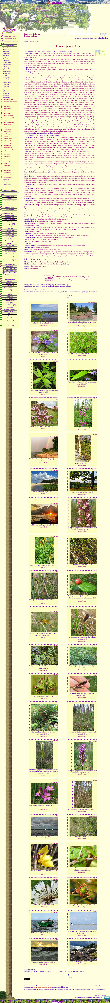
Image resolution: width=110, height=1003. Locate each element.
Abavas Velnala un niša (39, 74)
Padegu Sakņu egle (72, 116)
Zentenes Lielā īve (67, 131)
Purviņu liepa (42, 125)
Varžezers (68, 157)
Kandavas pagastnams (31, 254)
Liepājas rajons (6, 77)
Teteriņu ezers (59, 157)
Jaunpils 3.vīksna (43, 102)
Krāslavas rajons (7, 71)
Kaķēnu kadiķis (34, 104)
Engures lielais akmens (87, 137)
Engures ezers (75, 151)
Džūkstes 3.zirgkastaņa (77, 88)
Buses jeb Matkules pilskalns (53, 223)
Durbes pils (51, 215)
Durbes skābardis (89, 86)
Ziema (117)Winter (85, 277)
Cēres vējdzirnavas (39, 235)
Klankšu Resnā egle (86, 108)
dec (83, 280)
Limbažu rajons (7, 79)
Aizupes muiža (35, 209)
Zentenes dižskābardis (41, 131)
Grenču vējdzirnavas (52, 235)
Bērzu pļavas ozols (39, 80)
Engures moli (36, 241)
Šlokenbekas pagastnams (86, 254)
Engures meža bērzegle (31, 94)
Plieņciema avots (29, 170)
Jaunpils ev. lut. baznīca (53, 200)
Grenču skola (33, 249)
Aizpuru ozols (36, 76)
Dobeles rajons (6, 60)
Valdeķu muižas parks (49, 180)
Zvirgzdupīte (80, 149)
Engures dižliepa (29, 90)
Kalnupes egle (55, 104)
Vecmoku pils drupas (48, 217)
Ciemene (58, 151)
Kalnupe (86, 145)
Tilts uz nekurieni (41, 239)
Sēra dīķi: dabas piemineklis (43, 194)
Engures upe (68, 145)
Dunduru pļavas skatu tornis (45, 227)
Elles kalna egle (89, 88)
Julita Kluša (55, 330)
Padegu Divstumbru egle (31, 116)
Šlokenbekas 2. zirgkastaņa (32, 127)
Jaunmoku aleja (41, 184)
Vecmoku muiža (29, 213)
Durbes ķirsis (39, 86)
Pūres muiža (50, 211)
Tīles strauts (55, 149)
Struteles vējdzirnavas (81, 235)
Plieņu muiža (42, 211)
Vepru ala (49, 74)
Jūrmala (5, 69)
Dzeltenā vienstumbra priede (50, 88)
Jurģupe (80, 145)
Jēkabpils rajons (7, 64)
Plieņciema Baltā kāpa (43, 67)
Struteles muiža (60, 211)
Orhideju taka (59, 55)
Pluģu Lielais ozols (77, 121)
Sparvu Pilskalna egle (87, 127)
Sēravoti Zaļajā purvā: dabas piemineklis (66, 194)
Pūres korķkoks (65, 123)
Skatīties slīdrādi (29, 290)
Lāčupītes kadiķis (74, 110)
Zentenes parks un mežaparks (37, 182)
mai (63, 280)
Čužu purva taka (48, 53)
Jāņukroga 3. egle (51, 100)
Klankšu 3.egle (51, 108)
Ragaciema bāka (34, 231)
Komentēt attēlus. (41, 290)
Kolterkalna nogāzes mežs (65, 198)
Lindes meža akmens (39, 143)
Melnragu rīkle (77, 198)
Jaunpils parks (33, 178)
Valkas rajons (6, 179)
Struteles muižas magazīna (60, 219)
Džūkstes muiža (63, 209)
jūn (67, 280)
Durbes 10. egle (32, 84)
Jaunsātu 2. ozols (84, 102)
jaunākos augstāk (49, 280)
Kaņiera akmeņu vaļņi (85, 139)
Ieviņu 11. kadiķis (84, 94)
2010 (49, 323)
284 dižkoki (57, 133)
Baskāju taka (38, 53)
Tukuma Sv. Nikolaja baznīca (57, 202)
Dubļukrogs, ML (42, 198)
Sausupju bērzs (73, 125)
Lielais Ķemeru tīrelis (55, 172)
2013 (88, 530)
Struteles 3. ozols (40, 129)
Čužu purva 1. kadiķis (67, 82)
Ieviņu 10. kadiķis (73, 94)
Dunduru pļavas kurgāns (41, 59)
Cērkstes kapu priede (36, 82)
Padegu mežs (87, 198)
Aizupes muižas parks (43, 176)
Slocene (26, 149)
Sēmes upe (70, 147)
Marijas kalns (34, 225)
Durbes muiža (53, 209)
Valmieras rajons (7, 181)
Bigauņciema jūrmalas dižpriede (71, 80)
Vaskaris (74, 157)
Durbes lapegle (48, 86)
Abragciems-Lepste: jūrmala (37, 162)
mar (58, 280)
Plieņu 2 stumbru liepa (67, 119)
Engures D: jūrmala (88, 162)
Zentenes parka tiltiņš (53, 239)
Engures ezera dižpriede (81, 90)
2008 (51, 491)
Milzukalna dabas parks (39, 192)
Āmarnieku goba (46, 76)
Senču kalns (79, 69)
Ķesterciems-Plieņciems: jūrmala (76, 164)
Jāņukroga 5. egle (76, 100)
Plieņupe (58, 147)
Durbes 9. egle (29, 86)
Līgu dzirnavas (57, 237)
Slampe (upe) (90, 147)
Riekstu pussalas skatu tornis (67, 229)
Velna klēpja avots (77, 170)
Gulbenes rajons (7, 62)
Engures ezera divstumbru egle (64, 90)
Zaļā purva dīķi (84, 157)
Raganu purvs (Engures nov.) (71, 172)
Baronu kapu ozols (40, 78)
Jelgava (5, 66)
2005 (42, 461)
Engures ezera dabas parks (55, 190)
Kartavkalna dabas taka (31, 55)
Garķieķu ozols (43, 94)
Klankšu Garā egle (73, 108)
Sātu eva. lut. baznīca (82, 200)
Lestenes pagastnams (45, 254)
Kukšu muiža (84, 209)
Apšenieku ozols (29, 78)
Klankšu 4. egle (61, 108)
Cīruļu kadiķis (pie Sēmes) (52, 82)
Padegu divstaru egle (88, 114)
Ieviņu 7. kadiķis (67, 98)
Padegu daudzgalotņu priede (73, 114)
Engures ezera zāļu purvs (40, 172)
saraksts (10, 36)
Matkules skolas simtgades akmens (56, 143)
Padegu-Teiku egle (53, 119)
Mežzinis (48, 155)
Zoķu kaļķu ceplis (49, 260)
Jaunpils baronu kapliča (42, 262)
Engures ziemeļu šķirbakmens (33, 139)
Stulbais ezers (50, 157)
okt (77, 280)
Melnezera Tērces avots (87, 168)
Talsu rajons (6, 95)
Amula (41, 145)
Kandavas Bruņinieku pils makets (54, 204)
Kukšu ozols (36, 110)
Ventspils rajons (7, 184)
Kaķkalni (48, 69)
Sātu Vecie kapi (66, 262)
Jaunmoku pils (60, 215)
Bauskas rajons (6, 53)
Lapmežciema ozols (44, 112)
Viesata (61, 149)
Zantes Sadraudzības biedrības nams (77, 256)
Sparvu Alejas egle (46, 127)
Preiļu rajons (6, 86)
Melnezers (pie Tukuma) (37, 155)
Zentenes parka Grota (62, 264)
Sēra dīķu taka (80, 55)
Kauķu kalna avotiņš (56, 168)
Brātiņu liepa (86, 80)
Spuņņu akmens (83, 143)
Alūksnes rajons (7, 49)
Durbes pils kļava (59, 86)
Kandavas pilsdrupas (80, 204)
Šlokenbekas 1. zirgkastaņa (86, 125)
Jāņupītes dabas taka (73, 53)
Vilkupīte (67, 149)
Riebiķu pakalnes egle (53, 125)
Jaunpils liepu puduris (56, 102)
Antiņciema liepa (69, 76)
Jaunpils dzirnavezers (30, 153)
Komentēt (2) (43, 698)
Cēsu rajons (6, 55)
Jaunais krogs (33, 243)
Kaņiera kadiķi (49, 106)
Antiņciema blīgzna (57, 76)
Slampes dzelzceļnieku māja (76, 245)
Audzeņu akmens (52, 137)
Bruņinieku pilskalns (37, 223)
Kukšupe (31, 147)
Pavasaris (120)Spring (60, 277)
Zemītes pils (69, 217)
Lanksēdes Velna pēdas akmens (45, 141)
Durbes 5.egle (61, 84)
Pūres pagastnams (73, 254)
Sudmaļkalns (87, 69)
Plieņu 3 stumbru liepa (83, 119)
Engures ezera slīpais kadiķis (85, 92)
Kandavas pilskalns (83, 223)
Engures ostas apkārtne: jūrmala (44, 164)
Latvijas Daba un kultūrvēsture (32, 35)
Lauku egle (54, 112)
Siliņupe (76, 147)
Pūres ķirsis (48, 123)
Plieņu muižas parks (70, 178)
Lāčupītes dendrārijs (44, 178)
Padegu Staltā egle (83, 116)
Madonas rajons (7, 82)
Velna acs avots (66, 170)
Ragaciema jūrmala (70, 166)
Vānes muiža (80, 211)
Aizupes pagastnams (43, 252)
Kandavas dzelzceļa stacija (44, 245)
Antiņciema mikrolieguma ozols (84, 76)
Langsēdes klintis (39, 72)
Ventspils (5, 182)
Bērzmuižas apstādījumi (58, 176)
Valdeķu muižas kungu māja (32, 217)
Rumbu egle (64, 125)
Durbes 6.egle (70, 84)
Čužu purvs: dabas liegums (38, 190)
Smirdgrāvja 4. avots (55, 170)
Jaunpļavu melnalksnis (71, 102)
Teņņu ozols (62, 129)
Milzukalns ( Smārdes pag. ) (60, 69)
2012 (45, 354)
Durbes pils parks (84, 176)
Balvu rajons (6, 51)
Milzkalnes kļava (42, 114)
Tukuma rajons (6, 97)
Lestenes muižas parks (57, 178)
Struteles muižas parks (35, 180)
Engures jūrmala (29, 164)
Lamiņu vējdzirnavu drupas (66, 235)
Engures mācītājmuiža (41, 221)
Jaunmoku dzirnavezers (87, 151)
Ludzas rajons (6, 80)
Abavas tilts (31, 239)
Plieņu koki (56, 121)
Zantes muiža (38, 213)
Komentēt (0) (43, 325)
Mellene (26, 155)
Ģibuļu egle (52, 94)
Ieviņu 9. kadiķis (89, 98)
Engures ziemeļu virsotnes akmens (54, 139)
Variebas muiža (89, 211)
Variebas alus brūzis (37, 260)
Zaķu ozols (90, 129)
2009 (85, 463)
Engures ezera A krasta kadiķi (44, 90)
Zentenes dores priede (55, 131)
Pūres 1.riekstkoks (38, 123)
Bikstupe (46, 145)
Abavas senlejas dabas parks (44, 188)
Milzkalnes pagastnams (59, 254)
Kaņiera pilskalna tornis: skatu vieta (61, 61)
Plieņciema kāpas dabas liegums (57, 192)
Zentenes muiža (57, 213)
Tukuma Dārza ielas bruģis (37, 266)
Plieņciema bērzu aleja (68, 184)
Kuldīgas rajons (7, 73)
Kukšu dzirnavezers (68, 153)
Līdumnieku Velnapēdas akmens (79, 141)
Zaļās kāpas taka (32, 57)
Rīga (4, 90)
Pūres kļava (56, 123)
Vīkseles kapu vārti (49, 264)
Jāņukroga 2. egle (39, 100)
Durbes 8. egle (89, 84)
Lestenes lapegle (63, 112)
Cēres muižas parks (72, 176)
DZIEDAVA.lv (57, 3)
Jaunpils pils (39, 204)
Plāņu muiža (33, 211)
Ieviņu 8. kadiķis (78, 98)
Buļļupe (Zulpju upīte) (57, 145)
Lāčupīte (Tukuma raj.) (42, 147)
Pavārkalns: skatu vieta (58, 63)
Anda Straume (55, 303)
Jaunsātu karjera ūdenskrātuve (47, 153)
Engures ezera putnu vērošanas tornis (66, 227)
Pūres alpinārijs (81, 178)
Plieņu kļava (48, 121)
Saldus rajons (6, 93)
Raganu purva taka (69, 55)
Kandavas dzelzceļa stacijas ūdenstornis (44, 233)
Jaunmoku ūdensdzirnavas (45, 237)
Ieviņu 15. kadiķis (60, 96)
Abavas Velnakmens (40, 137)
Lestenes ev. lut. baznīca (68, 200)
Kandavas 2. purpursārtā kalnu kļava (71, 104)
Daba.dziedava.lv (11, 41)
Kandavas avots (44, 168)
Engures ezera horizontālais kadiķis (50, 92)
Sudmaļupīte (41, 149)
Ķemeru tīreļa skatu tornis (50, 229)
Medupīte (52, 147)
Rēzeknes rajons (7, 88)
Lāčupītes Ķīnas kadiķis (87, 110)
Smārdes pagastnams (30, 256)
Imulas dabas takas (60, 53)
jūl (69, 280)
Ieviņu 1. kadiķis (62, 94)
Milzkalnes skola (43, 249)
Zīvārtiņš (73, 149)
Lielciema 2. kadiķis (88, 112)
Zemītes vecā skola (54, 249)
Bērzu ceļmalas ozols (84, 78)
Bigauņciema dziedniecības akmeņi (68, 137)
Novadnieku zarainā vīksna (56, 114)
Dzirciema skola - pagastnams (71, 252)
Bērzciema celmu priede (54, 78)
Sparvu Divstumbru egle (60, 127)
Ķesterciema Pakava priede (73, 106)
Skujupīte (83, 147)
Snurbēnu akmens (72, 143)
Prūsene (64, 147)
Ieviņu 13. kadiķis (37, 96)
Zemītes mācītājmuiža (55, 221)
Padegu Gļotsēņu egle (46, 116)
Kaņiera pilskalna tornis (86, 227)
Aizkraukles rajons (7, 48)
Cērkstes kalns (33, 69)
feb (87, 280)
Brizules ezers (50, 151)
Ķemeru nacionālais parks (71, 190)
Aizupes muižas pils (41, 215)
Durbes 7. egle (79, 84)
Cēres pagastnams (56, 252)
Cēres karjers (34, 268)
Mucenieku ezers (57, 155)
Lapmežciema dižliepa (31, 112)
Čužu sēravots (34, 168)
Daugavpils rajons (7, 58)
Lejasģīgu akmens (62, 141)
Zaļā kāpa (53, 67)
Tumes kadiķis (71, 129)
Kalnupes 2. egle (45, 104)
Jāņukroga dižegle (88, 100)
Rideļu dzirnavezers (84, 155)
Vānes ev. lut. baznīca (73, 202)
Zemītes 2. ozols (29, 131)
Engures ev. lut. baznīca (38, 200)
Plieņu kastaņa (39, 121)
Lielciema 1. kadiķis (75, 112)
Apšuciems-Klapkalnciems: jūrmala (57, 162)
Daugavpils (5, 57)
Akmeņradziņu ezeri (39, 151)
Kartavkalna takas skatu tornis (33, 229)
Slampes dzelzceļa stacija (60, 245)
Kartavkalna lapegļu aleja (53, 184)
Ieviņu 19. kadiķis (83, 96)
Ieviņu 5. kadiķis (45, 98)
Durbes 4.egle (52, 84)
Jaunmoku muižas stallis (44, 219)
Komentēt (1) (43, 463)
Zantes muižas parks (78, 180)
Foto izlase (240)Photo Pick (49, 277)
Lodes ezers (90, 153)
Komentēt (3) (43, 839)
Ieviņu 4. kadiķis (35, 98)
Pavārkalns (72, 69)
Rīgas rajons (6, 91)
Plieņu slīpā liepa (66, 121)
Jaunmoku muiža (74, 209)
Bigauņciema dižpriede (53, 80)
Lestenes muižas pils (71, 215)
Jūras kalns (41, 69)
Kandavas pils (69, 204)
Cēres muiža (44, 209)
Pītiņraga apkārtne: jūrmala (56, 166)
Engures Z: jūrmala (60, 164)
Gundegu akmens (71, 139)
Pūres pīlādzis (75, 123)
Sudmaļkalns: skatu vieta (42, 65)
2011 (43, 392)
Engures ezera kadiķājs (69, 92)
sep (75, 280)
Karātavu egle (59, 106)
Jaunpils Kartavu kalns (70, 223)
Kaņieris (59, 153)
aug (71, 280)
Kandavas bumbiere (88, 104)
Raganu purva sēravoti (41, 170)
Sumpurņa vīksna (52, 129)
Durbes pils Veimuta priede (74, 86)
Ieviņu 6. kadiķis (56, 98)
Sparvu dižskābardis (74, 127)
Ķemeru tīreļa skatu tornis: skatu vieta (39, 63)
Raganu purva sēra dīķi (70, 155)
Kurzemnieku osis (63, 110)
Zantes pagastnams (59, 256)
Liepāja (5, 75)
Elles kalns (40, 264)
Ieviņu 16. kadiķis (71, 96)
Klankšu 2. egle (41, 108)
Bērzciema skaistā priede (69, 78)
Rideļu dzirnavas (68, 237)
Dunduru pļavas (52, 198)
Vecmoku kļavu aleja (82, 184)
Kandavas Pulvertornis (42, 247)
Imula (75, 145)
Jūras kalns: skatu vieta (43, 61)
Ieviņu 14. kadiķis (48, 96)
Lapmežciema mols (46, 241)
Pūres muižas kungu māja (86, 215)
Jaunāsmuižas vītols (30, 102)
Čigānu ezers (66, 151)
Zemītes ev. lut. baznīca (87, 202)
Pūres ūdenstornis (62, 233)
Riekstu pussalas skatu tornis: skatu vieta (78, 63)
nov (79, 280)
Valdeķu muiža (70, 211)
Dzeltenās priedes (64, 88)
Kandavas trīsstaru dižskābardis (34, 106)
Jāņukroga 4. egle (64, 100)
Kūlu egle (44, 110)
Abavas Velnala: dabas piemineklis (65, 188)
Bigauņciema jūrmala (75, 162)
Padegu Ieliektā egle (60, 116)
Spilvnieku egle (29, 129)
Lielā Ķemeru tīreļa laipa (46, 55)
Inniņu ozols (28, 100)
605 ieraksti (62, 135)
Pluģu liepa (87, 121)
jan (85, 280)
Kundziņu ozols (52, 110)
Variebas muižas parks (64, 180)
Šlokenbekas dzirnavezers (36, 157)
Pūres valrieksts (85, 123)
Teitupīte (48, 149)
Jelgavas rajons (6, 68)
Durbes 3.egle (42, 84)
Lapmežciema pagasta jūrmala (38, 166)
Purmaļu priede (32, 125)
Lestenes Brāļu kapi (55, 262)
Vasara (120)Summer (69, 277)
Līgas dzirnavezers (80, 153)
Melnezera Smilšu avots (71, 168)
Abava (36, 145)
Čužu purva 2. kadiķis (81, 82)
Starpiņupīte (33, 149)
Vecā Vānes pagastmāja (45, 256)
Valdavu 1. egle (81, 129)
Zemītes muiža (47, 213)
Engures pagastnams (88, 252)
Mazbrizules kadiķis (30, 114)
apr (60, 280)
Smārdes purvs (85, 172)
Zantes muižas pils (60, 217)
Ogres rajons (6, 84)
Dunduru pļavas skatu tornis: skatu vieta (62, 59)
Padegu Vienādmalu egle (39, 119)
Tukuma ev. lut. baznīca (41, 202)
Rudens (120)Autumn (77, 277)
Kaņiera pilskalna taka (87, 53)
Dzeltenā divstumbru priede (32, 88)
